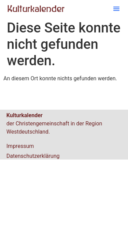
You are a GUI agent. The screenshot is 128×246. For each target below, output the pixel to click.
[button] (116, 8)
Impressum (20, 146)
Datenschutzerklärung (33, 156)
